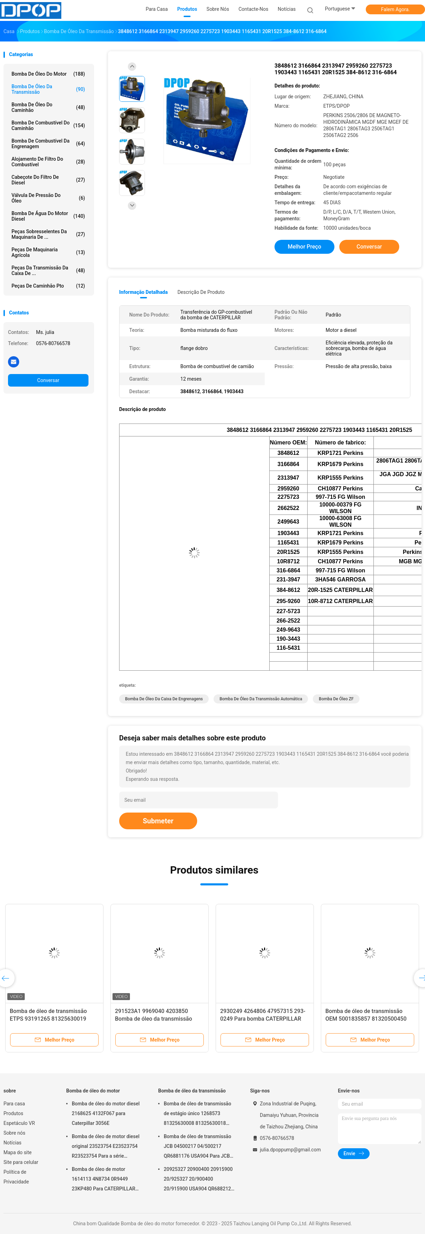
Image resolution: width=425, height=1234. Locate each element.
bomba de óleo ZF (336, 698)
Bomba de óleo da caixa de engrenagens (164, 698)
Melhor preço (304, 246)
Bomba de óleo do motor (48, 73)
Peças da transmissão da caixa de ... (48, 270)
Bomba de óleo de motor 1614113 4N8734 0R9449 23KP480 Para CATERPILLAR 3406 (103, 1180)
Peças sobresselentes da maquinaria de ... (48, 234)
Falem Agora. (395, 9)
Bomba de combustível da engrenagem (48, 143)
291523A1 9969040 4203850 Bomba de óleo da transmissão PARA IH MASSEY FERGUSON (153, 1019)
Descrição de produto (200, 292)
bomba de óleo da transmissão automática (260, 698)
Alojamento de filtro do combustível (48, 161)
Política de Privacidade (16, 1177)
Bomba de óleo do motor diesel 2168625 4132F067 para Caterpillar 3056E (106, 1113)
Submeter (158, 821)
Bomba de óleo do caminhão (48, 107)
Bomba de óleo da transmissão (48, 89)
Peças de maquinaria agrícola (48, 252)
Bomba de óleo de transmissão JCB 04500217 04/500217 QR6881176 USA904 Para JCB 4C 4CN (197, 1147)
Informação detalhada (143, 292)
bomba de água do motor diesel (48, 216)
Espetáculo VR (19, 1123)
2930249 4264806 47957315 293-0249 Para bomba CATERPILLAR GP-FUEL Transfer (263, 1019)
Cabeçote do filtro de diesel (48, 179)
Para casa (14, 1103)
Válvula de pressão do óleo (48, 198)
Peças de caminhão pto (48, 285)
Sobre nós (14, 1133)
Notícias (12, 1142)
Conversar (48, 380)
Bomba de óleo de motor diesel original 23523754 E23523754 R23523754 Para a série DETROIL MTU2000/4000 (105, 1147)
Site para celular (20, 1162)
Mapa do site (17, 1152)
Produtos (13, 1113)
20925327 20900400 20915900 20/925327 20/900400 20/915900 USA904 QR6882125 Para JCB (199, 1180)
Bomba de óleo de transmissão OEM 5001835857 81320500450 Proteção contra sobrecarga (366, 1019)
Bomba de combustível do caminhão (48, 125)
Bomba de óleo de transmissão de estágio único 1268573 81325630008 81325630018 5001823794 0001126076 (197, 1114)
